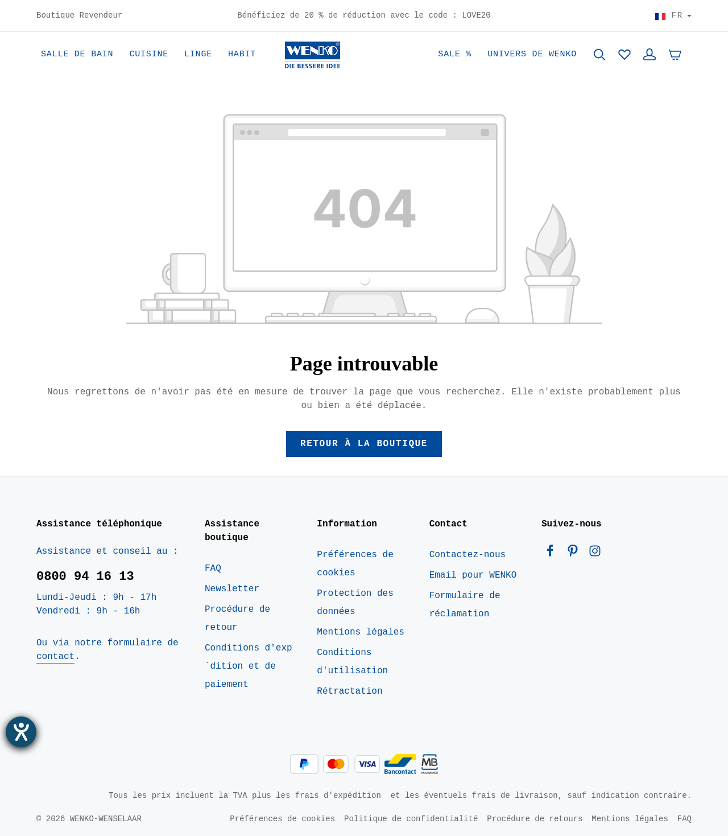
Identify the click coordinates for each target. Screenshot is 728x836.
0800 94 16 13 (85, 576)
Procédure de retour (237, 618)
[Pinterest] (575, 553)
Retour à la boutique (364, 444)
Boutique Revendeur (79, 16)
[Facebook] (553, 553)
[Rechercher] (599, 54)
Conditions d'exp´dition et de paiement (248, 666)
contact (55, 656)
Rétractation (349, 691)
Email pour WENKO (473, 575)
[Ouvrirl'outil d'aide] (21, 731)
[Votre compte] (649, 54)
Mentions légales (360, 632)
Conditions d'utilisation (352, 661)
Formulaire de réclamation (464, 605)
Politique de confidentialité (411, 818)
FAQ (213, 568)
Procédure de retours (534, 818)
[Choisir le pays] (673, 16)
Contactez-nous (467, 555)
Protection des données (355, 602)
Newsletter (232, 589)
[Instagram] (595, 553)
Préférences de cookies (355, 564)
